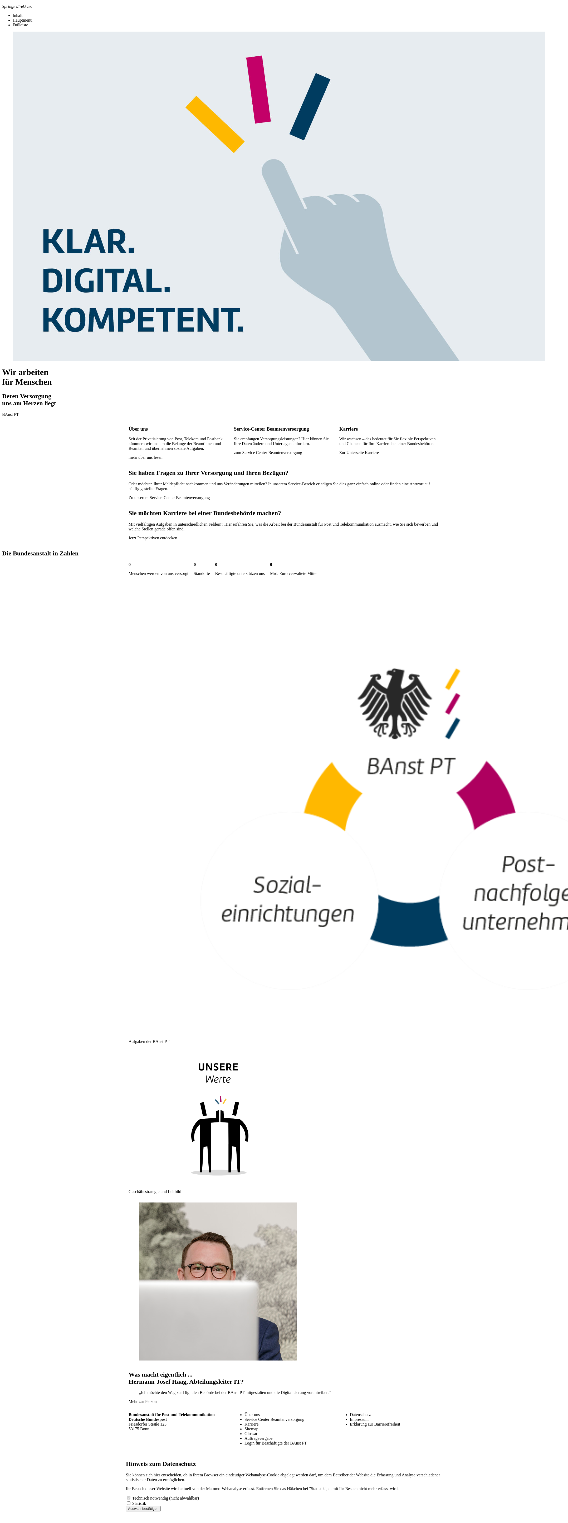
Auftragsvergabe (258, 1438)
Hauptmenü (22, 20)
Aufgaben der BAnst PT (149, 1041)
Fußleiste (20, 25)
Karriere (251, 1424)
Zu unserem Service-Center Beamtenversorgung (169, 497)
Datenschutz (360, 1414)
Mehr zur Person (143, 1401)
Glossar (250, 1433)
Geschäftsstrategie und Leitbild (155, 1191)
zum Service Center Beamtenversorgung (268, 452)
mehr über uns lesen (145, 457)
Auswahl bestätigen (143, 1509)
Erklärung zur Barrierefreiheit (375, 1424)
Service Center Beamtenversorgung (274, 1419)
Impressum (359, 1419)
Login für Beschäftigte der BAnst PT (275, 1443)
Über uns (252, 1414)
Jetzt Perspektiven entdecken (153, 538)
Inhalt (17, 15)
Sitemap (251, 1429)
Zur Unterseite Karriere (359, 452)
